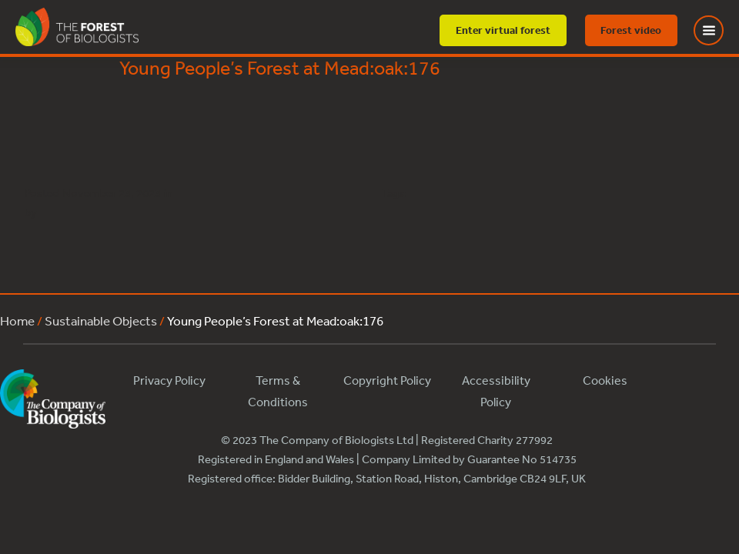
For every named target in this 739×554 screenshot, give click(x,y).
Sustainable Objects (101, 320)
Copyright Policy (387, 380)
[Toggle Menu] (718, 30)
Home (17, 320)
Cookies (605, 380)
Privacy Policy (169, 380)
